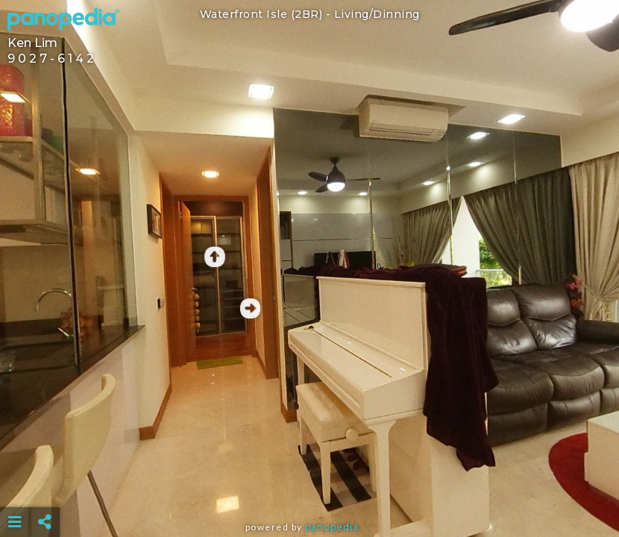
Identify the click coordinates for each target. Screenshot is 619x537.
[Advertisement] (309, 484)
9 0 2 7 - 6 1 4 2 (50, 58)
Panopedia (332, 527)
